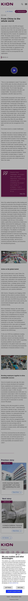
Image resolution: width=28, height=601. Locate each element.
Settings (8, 587)
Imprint (8, 596)
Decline (20, 587)
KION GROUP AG (13, 583)
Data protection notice (16, 596)
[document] (14, 571)
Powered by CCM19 (14, 599)
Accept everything (14, 591)
